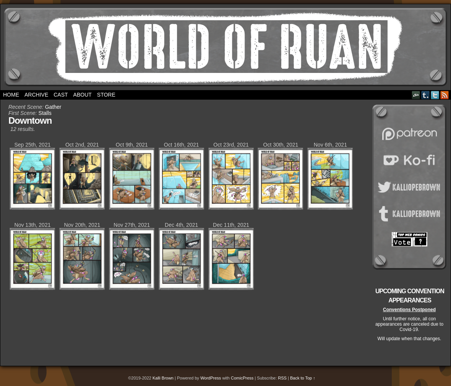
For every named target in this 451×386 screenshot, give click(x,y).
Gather (53, 107)
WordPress (210, 378)
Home (11, 95)
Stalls (45, 113)
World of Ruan (225, 47)
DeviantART (416, 95)
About (82, 95)
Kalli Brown (163, 378)
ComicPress (242, 378)
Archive (36, 95)
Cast (61, 95)
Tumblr (425, 95)
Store (106, 95)
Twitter (435, 95)
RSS (444, 95)
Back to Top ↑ (302, 378)
